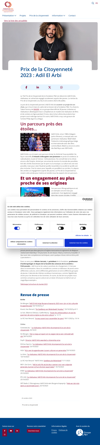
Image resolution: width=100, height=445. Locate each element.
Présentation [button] (9, 15)
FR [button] (97, 3)
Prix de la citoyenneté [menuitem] (39, 15)
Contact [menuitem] (72, 15)
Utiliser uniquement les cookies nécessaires (21, 243)
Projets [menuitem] (23, 15)
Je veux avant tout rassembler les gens (49, 318)
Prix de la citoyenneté (30, 405)
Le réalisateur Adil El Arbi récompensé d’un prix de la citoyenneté (49, 371)
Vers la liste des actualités (15, 20)
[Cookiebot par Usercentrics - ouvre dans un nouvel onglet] (83, 199)
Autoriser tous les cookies (78, 243)
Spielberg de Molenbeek (52, 361)
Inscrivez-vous (33, 431)
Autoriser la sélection (50, 243)
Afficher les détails (82, 235)
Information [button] (58, 15)
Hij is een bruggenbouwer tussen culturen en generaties (45, 350)
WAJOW (36, 109)
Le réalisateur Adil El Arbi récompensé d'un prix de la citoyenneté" (51, 377)
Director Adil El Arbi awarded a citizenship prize (42, 340)
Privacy (54, 430)
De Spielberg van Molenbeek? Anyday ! (50, 309)
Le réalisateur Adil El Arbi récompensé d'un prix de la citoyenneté (51, 354)
